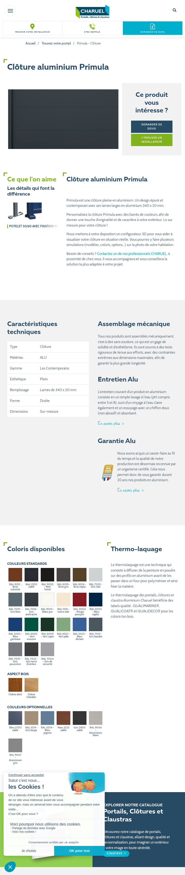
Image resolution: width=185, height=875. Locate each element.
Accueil (30, 43)
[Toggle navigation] (10, 10)
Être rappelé (92, 32)
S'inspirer (115, 853)
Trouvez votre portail (56, 43)
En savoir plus (109, 423)
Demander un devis (152, 32)
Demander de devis (151, 126)
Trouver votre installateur (32, 32)
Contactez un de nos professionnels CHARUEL (132, 254)
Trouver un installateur (151, 139)
